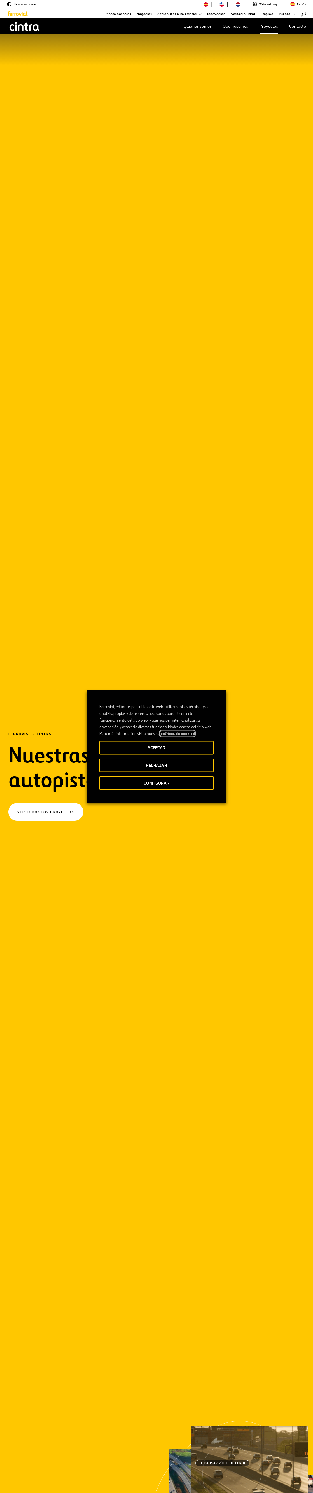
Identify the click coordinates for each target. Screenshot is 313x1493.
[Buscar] (303, 13)
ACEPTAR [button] (156, 748)
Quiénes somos (198, 26)
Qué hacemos (235, 26)
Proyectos (269, 26)
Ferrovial (19, 89)
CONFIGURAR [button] (156, 783)
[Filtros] (46, 376)
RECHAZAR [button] (156, 765)
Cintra (44, 89)
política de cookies (177, 733)
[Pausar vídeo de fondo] (222, 172)
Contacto (297, 26)
